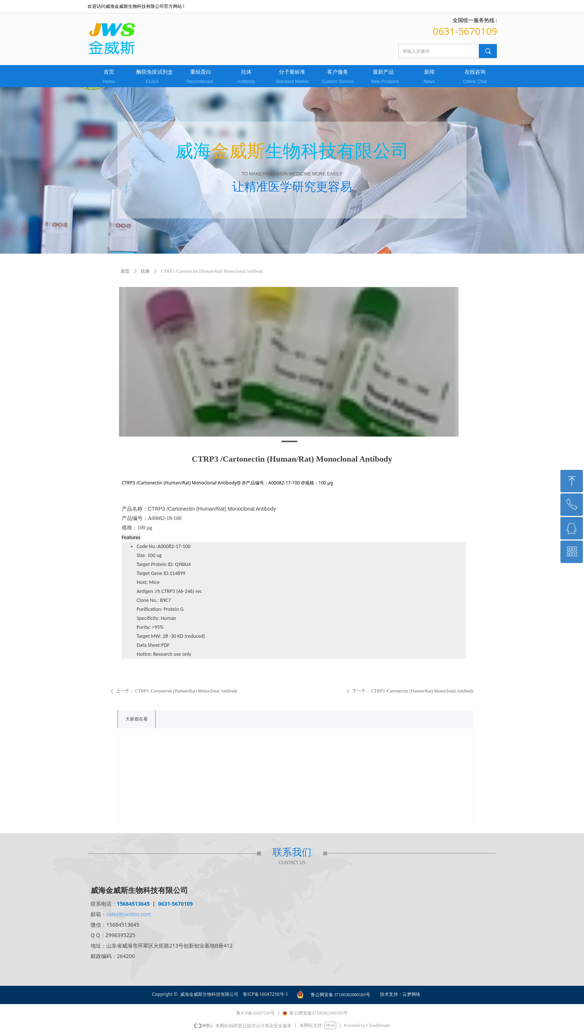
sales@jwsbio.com (128, 914)
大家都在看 (136, 719)
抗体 (145, 271)
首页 (125, 271)
